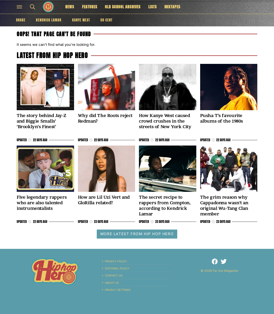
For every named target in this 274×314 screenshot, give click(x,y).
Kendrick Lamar (48, 20)
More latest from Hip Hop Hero (137, 234)
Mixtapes (172, 7)
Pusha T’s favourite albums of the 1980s (221, 118)
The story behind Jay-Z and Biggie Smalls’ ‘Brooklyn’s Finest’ (41, 121)
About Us (112, 282)
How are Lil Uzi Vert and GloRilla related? (104, 199)
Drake (20, 20)
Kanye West (81, 20)
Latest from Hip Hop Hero (52, 55)
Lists (152, 7)
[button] (19, 6)
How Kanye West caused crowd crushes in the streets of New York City (165, 121)
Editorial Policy (117, 268)
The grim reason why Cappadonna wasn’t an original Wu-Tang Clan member (224, 205)
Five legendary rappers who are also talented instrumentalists (42, 202)
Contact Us (113, 275)
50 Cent (106, 20)
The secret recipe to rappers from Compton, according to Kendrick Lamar (165, 205)
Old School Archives (122, 7)
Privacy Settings (117, 289)
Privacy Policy (116, 261)
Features (89, 7)
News (69, 7)
